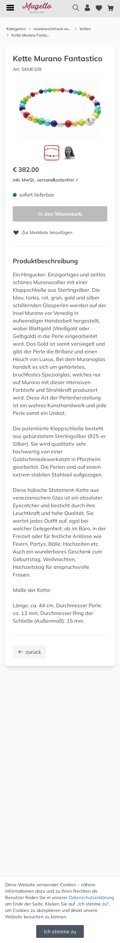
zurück (29, 652)
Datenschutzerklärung (91, 897)
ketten (85, 28)
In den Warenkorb (60, 214)
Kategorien (16, 28)
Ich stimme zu (60, 931)
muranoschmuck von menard (53, 28)
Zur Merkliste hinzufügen (42, 232)
